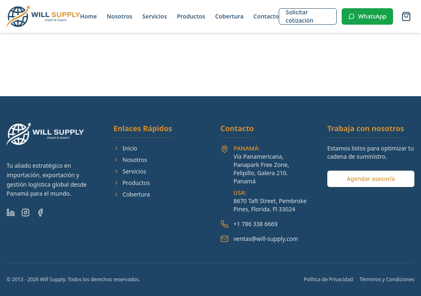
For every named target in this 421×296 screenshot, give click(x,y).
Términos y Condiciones (387, 279)
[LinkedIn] (11, 212)
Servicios (154, 16)
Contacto (266, 16)
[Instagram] (25, 212)
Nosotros (119, 16)
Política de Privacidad (328, 279)
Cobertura (229, 16)
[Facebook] (40, 212)
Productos (191, 16)
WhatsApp (367, 16)
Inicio (125, 148)
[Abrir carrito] (406, 16)
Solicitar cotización (299, 16)
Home (88, 16)
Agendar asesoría (371, 179)
